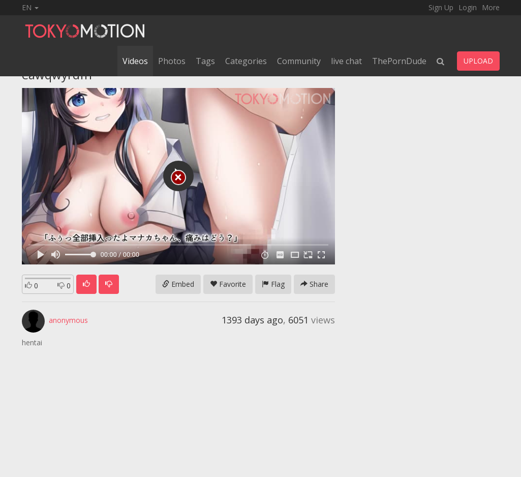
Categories (246, 61)
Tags (205, 61)
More (491, 7)
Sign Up (440, 7)
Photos (172, 61)
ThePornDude (399, 61)
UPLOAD (478, 61)
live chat (346, 61)
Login (467, 7)
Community (299, 61)
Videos (135, 61)
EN (30, 7)
